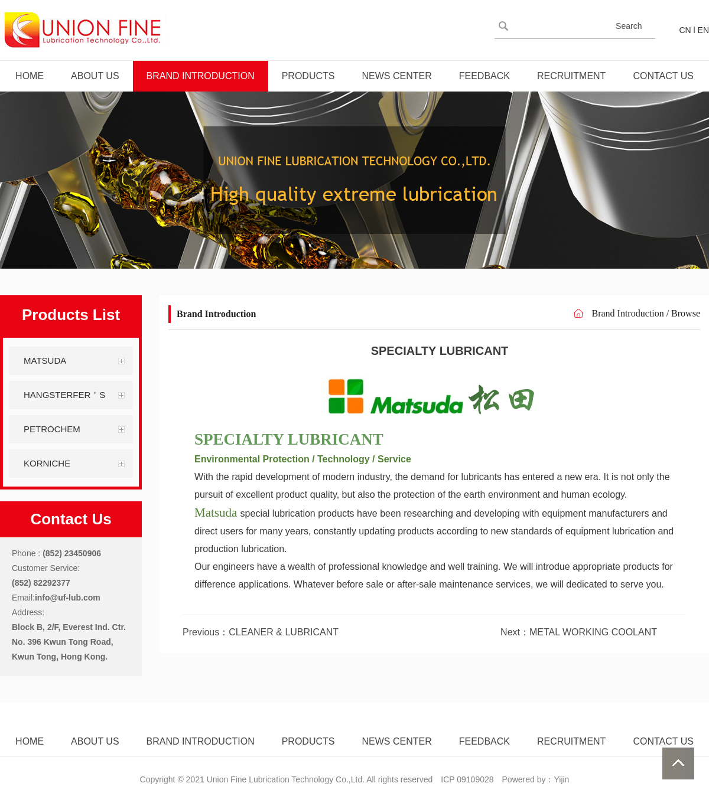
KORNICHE (47, 463)
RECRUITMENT (571, 76)
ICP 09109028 (467, 779)
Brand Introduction (627, 313)
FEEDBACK (484, 76)
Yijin (561, 779)
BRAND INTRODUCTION (201, 76)
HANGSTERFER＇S (64, 395)
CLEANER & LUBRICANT (284, 632)
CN (685, 30)
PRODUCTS (308, 76)
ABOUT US (95, 76)
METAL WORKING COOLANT (593, 632)
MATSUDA (45, 360)
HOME (29, 76)
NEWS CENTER (396, 76)
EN (703, 30)
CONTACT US (663, 76)
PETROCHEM (52, 429)
